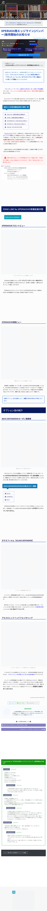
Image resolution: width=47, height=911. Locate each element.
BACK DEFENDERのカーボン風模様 (16, 175)
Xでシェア (11, 703)
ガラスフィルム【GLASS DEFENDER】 (17, 177)
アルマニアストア (9, 133)
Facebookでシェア (32, 703)
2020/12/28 (19, 808)
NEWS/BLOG (12, 23)
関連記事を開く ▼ (24, 55)
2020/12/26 (15, 795)
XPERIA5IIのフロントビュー (14, 170)
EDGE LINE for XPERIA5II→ (12, 217)
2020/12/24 (15, 822)
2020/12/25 (19, 832)
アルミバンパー (6, 43)
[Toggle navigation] (44, 2)
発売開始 (13, 43)
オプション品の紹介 (9, 173)
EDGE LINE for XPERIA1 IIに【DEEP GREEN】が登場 (12, 49)
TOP (7, 23)
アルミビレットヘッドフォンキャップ (17, 179)
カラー (4, 45)
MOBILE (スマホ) (21, 23)
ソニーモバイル (21, 43)
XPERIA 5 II (10, 45)
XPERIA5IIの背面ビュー (13, 171)
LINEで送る (21, 703)
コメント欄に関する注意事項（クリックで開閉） (15, 852)
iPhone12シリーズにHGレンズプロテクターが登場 (34, 49)
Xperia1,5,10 (30, 23)
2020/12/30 (13, 769)
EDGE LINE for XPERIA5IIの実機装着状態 (15, 168)
